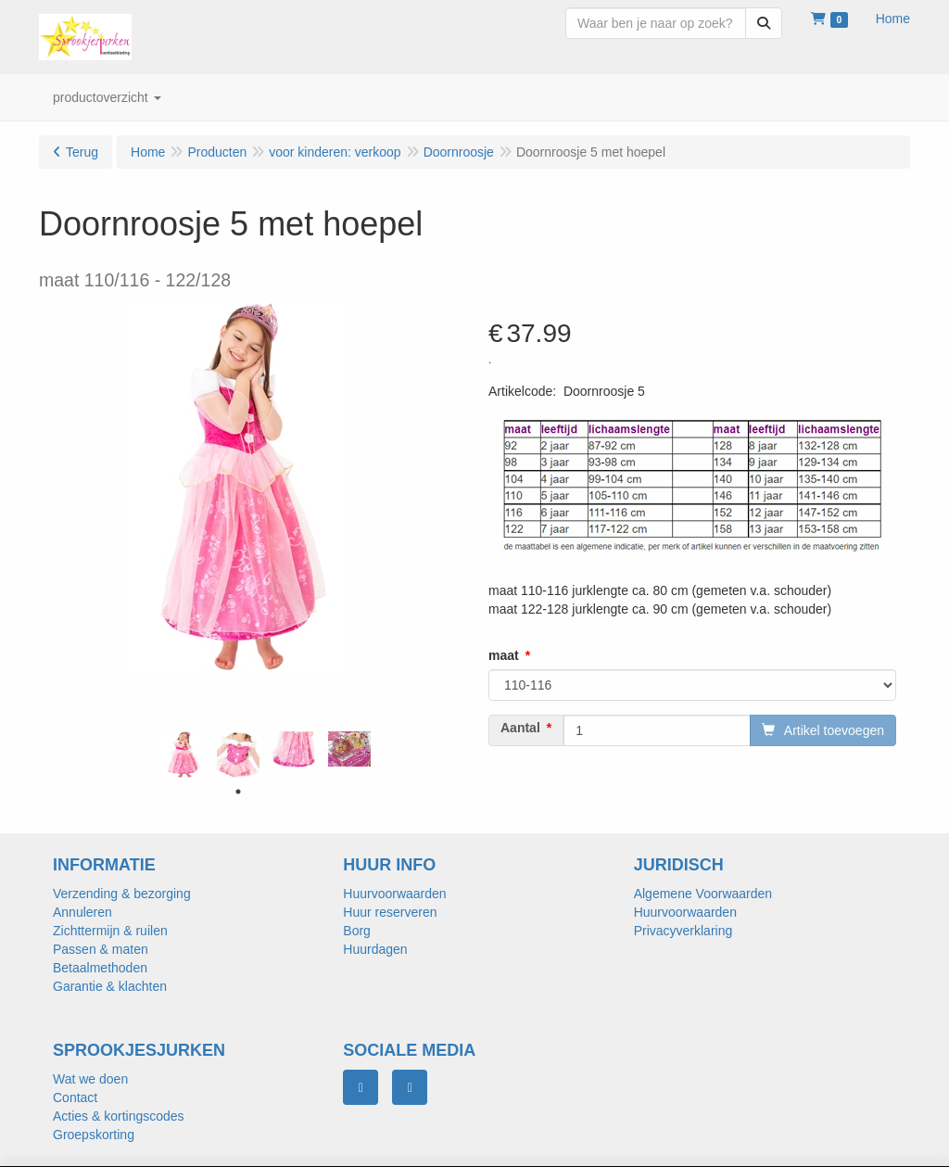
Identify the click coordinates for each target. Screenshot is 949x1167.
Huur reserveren (390, 912)
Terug (82, 152)
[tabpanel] (182, 754)
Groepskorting (93, 1134)
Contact (75, 1097)
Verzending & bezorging (122, 893)
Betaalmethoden (100, 967)
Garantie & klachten (110, 986)
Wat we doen (90, 1079)
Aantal (520, 727)
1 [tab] (238, 791)
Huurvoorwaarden (394, 893)
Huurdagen (375, 949)
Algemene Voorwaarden (703, 893)
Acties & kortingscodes (118, 1116)
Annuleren (82, 912)
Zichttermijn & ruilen (110, 930)
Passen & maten (100, 949)
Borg (357, 930)
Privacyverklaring (683, 930)
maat (503, 655)
